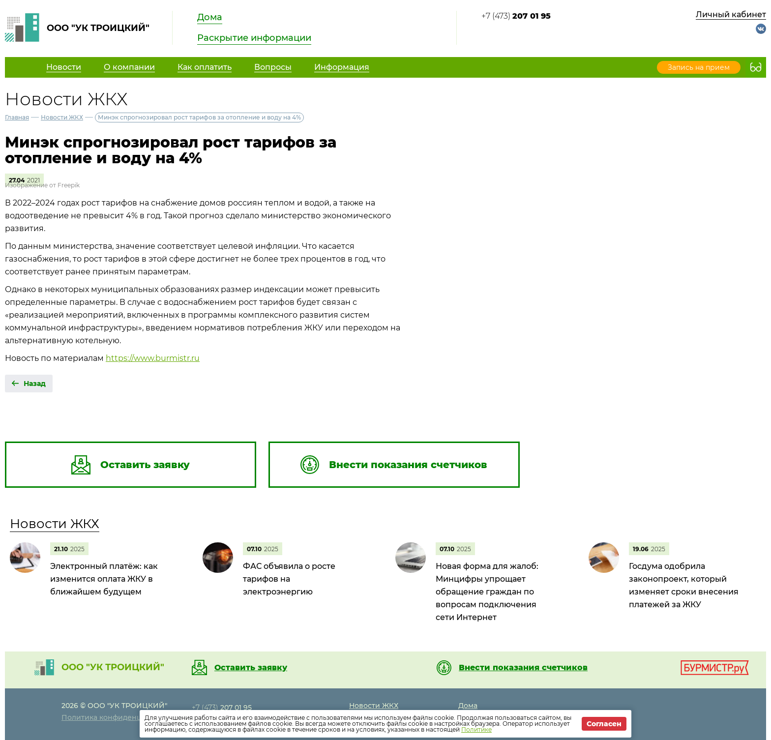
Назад (35, 383)
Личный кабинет (731, 14)
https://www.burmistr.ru (153, 358)
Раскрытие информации (254, 37)
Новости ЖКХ (62, 117)
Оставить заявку (250, 668)
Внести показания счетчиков (523, 668)
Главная (17, 117)
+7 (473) (516, 16)
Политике (476, 729)
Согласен (604, 723)
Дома (209, 17)
